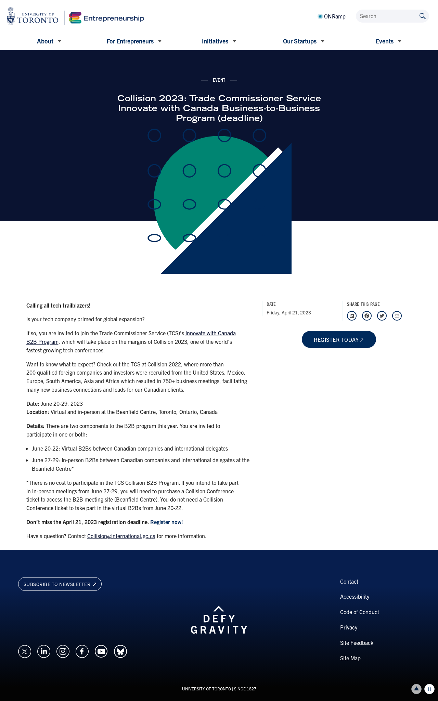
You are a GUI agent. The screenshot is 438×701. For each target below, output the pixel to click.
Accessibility (354, 596)
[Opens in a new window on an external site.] (24, 650)
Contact (349, 581)
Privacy (348, 627)
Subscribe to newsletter (60, 584)
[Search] (392, 16)
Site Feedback (356, 642)
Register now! (166, 521)
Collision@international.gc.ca (121, 535)
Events (385, 41)
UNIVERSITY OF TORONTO (206, 688)
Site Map (350, 657)
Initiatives (215, 41)
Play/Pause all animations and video (429, 689)
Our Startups (300, 41)
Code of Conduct (359, 611)
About (45, 41)
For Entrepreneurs (130, 41)
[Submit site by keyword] (422, 16)
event (219, 80)
